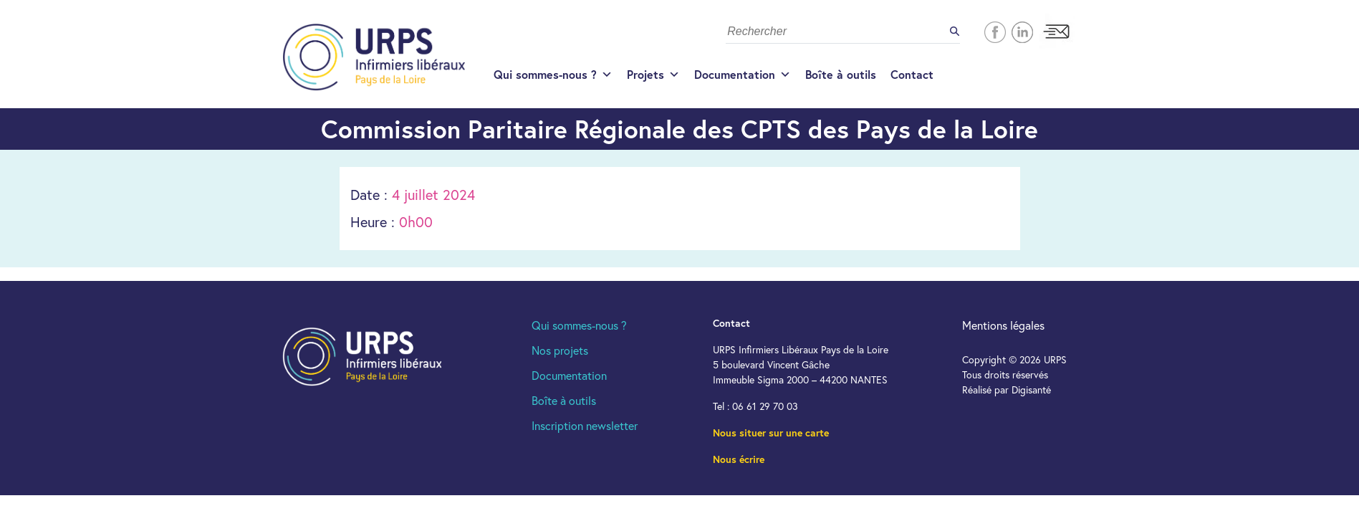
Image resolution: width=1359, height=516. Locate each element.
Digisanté (1031, 389)
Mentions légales (1003, 325)
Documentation (742, 74)
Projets (653, 74)
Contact (911, 74)
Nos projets (560, 350)
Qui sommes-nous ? (553, 74)
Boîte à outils (840, 74)
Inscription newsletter (585, 425)
